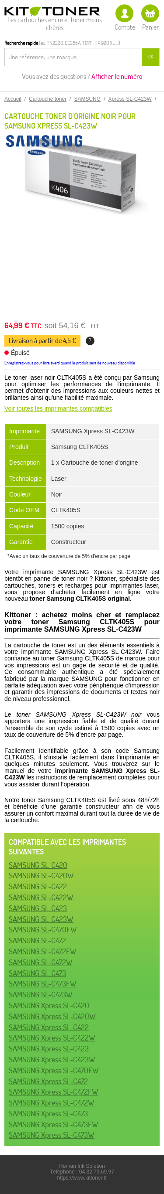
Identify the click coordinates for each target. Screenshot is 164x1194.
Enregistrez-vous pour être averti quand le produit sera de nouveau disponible (69, 363)
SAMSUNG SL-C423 (38, 908)
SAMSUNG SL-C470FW (43, 930)
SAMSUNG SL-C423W (41, 919)
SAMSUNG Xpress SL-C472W (51, 1103)
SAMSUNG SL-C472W (41, 962)
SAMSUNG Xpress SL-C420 (49, 1005)
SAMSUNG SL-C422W (41, 897)
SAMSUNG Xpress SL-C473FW (53, 1124)
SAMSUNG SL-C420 (38, 865)
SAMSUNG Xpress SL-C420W (52, 1016)
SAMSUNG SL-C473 (37, 973)
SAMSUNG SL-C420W (41, 876)
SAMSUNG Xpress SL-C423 (49, 1049)
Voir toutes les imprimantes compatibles (58, 408)
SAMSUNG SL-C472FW (43, 951)
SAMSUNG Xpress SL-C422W (52, 1038)
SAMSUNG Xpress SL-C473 (48, 1114)
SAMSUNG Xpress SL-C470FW (54, 1070)
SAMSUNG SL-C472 (37, 940)
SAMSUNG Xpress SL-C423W (52, 1060)
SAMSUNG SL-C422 (38, 886)
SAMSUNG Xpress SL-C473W (51, 1135)
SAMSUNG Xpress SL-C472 (48, 1081)
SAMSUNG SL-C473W (41, 995)
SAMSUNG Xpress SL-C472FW (53, 1092)
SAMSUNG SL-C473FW (43, 984)
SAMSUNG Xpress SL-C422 (49, 1027)
